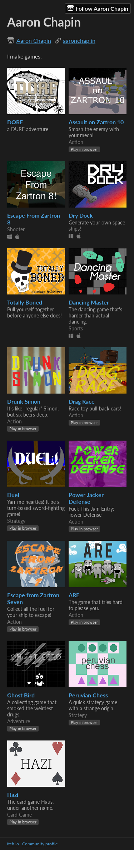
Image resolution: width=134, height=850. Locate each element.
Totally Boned (24, 302)
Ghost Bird (21, 695)
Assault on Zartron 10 (96, 122)
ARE (74, 594)
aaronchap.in (79, 40)
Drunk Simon (23, 401)
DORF (15, 122)
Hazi (12, 794)
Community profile (40, 843)
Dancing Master (89, 302)
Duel (13, 494)
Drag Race (82, 401)
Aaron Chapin (33, 40)
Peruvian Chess (88, 695)
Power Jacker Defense (86, 498)
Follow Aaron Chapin (97, 8)
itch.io (13, 843)
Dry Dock (81, 215)
